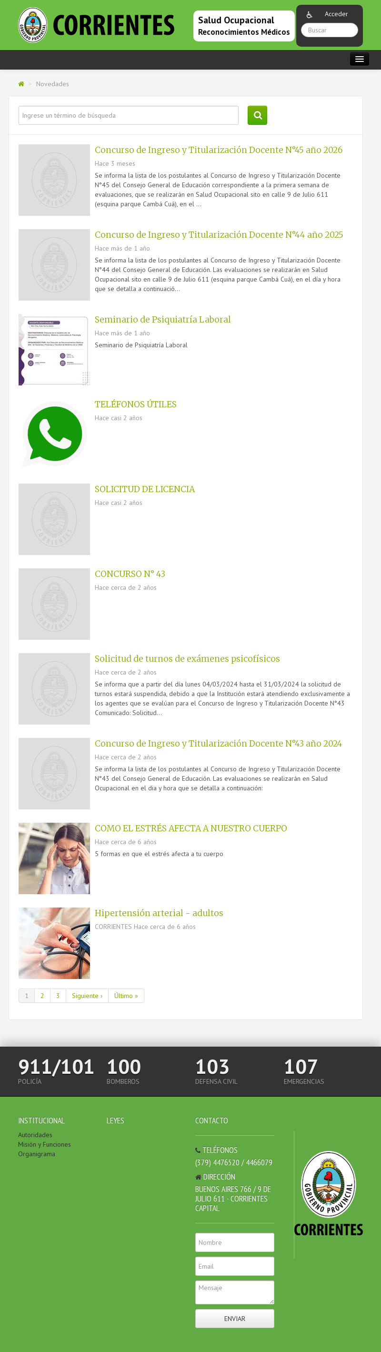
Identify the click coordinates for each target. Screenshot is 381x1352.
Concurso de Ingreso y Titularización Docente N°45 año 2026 (218, 150)
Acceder (336, 14)
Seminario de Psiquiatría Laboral (163, 319)
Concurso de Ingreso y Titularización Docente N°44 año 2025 (219, 235)
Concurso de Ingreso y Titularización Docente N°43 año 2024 (218, 743)
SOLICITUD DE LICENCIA (145, 489)
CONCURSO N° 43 (130, 574)
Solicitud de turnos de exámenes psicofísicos (187, 659)
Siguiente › (87, 995)
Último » (126, 995)
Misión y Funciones (44, 1144)
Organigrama (36, 1154)
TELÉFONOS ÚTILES (136, 404)
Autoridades (35, 1134)
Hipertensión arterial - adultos (159, 913)
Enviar (234, 1318)
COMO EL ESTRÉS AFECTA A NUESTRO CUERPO (191, 828)
